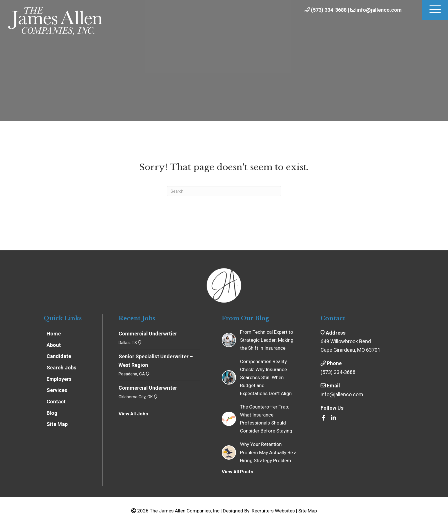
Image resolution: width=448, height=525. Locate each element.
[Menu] (435, 10)
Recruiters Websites (273, 511)
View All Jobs (133, 414)
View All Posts (237, 471)
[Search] (224, 191)
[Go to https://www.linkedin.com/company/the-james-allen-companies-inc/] (333, 418)
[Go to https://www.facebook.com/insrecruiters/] (323, 418)
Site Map (307, 511)
